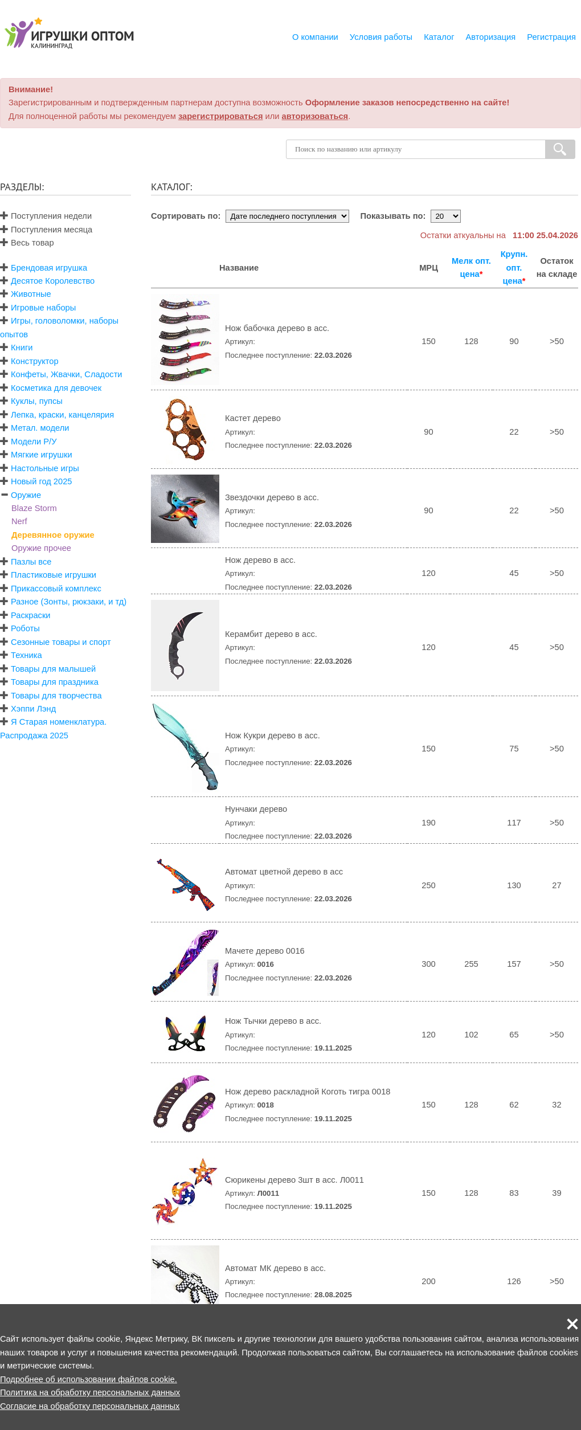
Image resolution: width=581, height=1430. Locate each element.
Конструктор (35, 361)
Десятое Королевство (53, 280)
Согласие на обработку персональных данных (89, 1406)
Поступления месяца (46, 229)
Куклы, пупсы (37, 401)
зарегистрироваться (220, 116)
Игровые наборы (43, 307)
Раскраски (30, 615)
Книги (21, 347)
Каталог (439, 37)
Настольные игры (45, 468)
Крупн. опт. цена (514, 267)
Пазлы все (31, 561)
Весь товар (27, 242)
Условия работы (381, 37)
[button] (572, 1324)
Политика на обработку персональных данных (90, 1392)
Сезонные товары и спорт (61, 642)
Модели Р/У (33, 441)
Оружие (26, 495)
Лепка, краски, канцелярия (62, 414)
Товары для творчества (56, 695)
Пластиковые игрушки (53, 574)
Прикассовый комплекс (56, 588)
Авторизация (491, 37)
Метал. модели (40, 427)
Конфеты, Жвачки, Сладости (66, 374)
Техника (26, 655)
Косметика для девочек (56, 388)
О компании (315, 37)
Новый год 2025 (41, 481)
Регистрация (551, 37)
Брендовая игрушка (49, 267)
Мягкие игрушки (41, 454)
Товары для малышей (53, 668)
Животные (31, 294)
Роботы (25, 628)
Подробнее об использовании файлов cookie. (88, 1379)
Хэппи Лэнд (33, 708)
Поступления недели (46, 215)
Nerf (19, 521)
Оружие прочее (41, 548)
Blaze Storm (34, 508)
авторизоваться (315, 116)
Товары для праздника (55, 682)
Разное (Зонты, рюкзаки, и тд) (68, 601)
